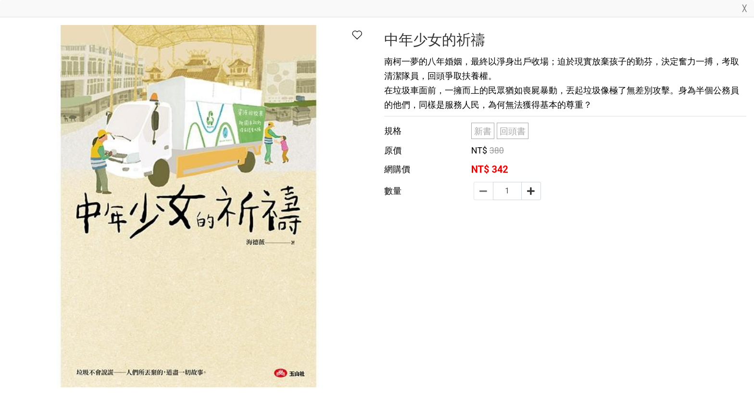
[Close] (744, 10)
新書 (482, 131)
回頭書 (513, 131)
